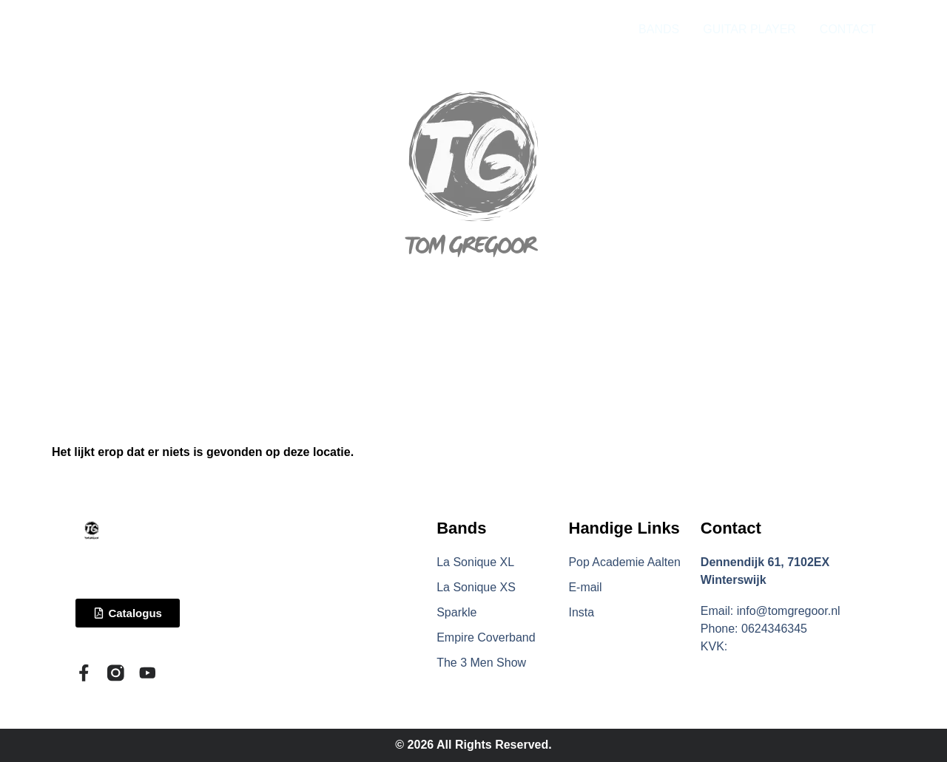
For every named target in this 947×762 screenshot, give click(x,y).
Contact (731, 528)
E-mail (585, 587)
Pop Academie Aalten (625, 562)
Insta (582, 612)
